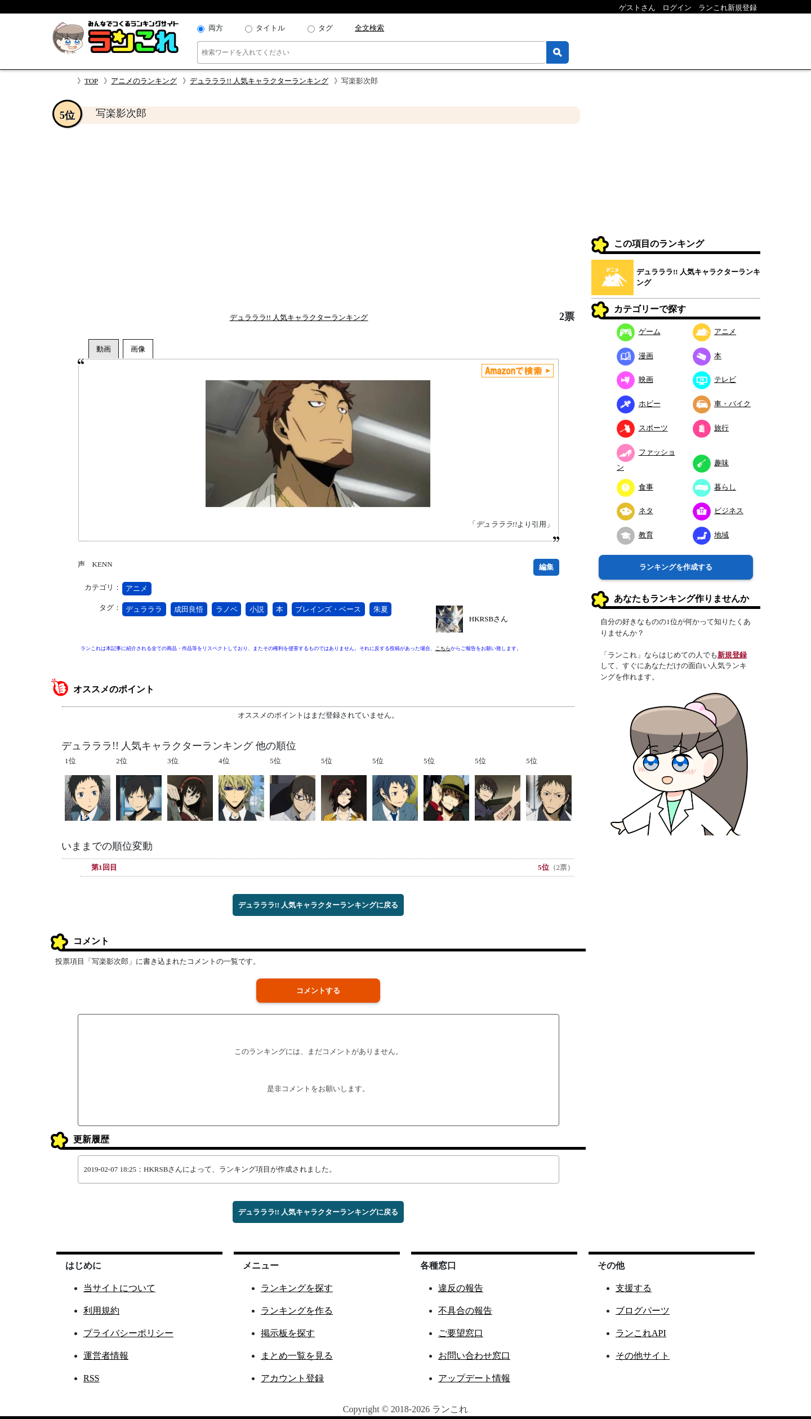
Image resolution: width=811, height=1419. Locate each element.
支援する (634, 1288)
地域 (711, 535)
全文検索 (369, 28)
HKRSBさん (488, 619)
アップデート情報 (474, 1378)
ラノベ (227, 609)
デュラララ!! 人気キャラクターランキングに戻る (318, 905)
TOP (91, 81)
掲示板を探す (288, 1333)
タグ (325, 28)
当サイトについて (119, 1288)
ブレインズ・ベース (328, 609)
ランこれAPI (641, 1333)
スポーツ (642, 428)
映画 (635, 379)
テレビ (715, 379)
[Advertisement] (318, 217)
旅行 (711, 428)
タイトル (270, 28)
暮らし (715, 487)
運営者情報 (105, 1355)
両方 (215, 28)
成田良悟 (188, 609)
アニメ (137, 588)
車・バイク (722, 403)
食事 (635, 487)
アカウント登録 (292, 1378)
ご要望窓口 (460, 1333)
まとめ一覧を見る (297, 1355)
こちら (443, 648)
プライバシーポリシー (128, 1333)
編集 (546, 567)
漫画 (635, 356)
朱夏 (380, 609)
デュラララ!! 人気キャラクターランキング (259, 81)
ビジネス (718, 510)
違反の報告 (460, 1288)
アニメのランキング (144, 81)
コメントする (318, 990)
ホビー (639, 403)
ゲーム (639, 331)
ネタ (635, 510)
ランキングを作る (297, 1310)
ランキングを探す (297, 1288)
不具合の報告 (465, 1310)
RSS (91, 1378)
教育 (635, 535)
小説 (256, 609)
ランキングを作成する (675, 567)
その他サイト (643, 1355)
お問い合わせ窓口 (474, 1355)
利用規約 (101, 1310)
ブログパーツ (643, 1310)
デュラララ (144, 609)
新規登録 (732, 655)
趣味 (711, 463)
